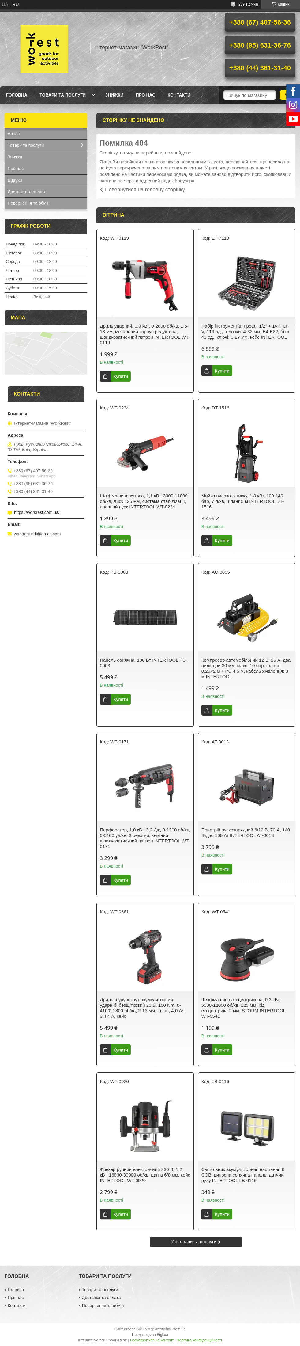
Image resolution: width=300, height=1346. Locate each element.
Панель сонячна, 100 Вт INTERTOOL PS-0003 (143, 662)
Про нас (145, 95)
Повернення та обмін (29, 203)
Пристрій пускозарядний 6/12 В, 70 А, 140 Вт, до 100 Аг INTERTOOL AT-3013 (245, 832)
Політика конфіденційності (199, 1340)
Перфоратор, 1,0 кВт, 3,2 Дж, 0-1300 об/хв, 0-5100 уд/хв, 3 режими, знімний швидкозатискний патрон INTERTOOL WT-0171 (145, 838)
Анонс (14, 133)
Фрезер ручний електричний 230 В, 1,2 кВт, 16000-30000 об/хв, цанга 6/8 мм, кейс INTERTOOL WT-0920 (145, 1175)
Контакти (178, 95)
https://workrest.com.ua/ (37, 512)
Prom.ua (179, 1329)
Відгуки (15, 180)
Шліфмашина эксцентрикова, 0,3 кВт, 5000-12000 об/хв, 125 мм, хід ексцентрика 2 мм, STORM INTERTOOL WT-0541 (243, 1008)
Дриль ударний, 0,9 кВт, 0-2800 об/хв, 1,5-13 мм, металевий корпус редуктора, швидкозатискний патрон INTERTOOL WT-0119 (145, 334)
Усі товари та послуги (193, 1241)
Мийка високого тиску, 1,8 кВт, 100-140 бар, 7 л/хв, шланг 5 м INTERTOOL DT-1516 (242, 501)
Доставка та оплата (27, 191)
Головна (16, 95)
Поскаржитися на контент (152, 1340)
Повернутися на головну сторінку (145, 189)
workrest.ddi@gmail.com (37, 533)
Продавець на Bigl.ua (150, 1335)
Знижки (114, 95)
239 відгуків (248, 4)
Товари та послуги (62, 95)
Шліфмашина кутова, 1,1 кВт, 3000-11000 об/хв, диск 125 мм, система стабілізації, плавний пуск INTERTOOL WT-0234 (144, 501)
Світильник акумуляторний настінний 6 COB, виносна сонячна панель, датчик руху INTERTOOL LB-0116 (242, 1175)
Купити (120, 376)
